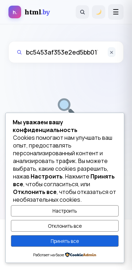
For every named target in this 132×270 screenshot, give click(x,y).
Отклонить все (65, 226)
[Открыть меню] (116, 12)
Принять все (65, 241)
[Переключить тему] (98, 12)
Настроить (64, 211)
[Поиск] (82, 12)
